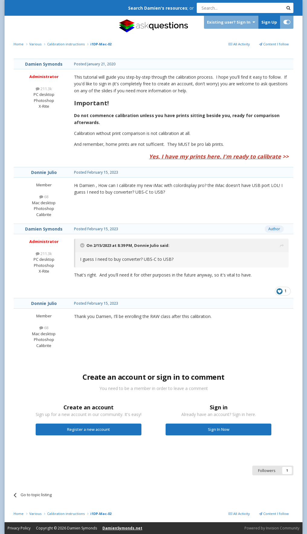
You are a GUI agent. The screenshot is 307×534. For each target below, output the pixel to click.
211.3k (44, 88)
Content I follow (274, 44)
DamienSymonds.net (122, 528)
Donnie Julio (44, 172)
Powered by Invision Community (271, 528)
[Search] (225, 8)
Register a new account (88, 429)
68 (43, 196)
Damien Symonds (44, 64)
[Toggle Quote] (83, 245)
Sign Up (269, 22)
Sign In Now (218, 429)
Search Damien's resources (157, 8)
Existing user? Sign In (231, 22)
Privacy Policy (19, 528)
